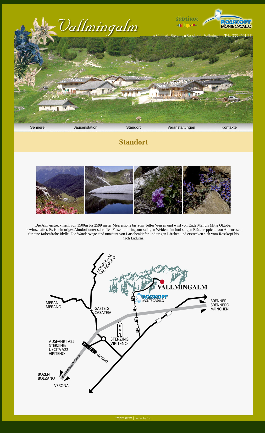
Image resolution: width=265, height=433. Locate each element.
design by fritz (143, 418)
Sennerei (37, 127)
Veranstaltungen (181, 127)
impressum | (125, 418)
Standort (133, 127)
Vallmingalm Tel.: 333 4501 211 (228, 35)
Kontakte (229, 127)
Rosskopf (193, 35)
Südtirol (162, 35)
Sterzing (177, 35)
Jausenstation (86, 127)
